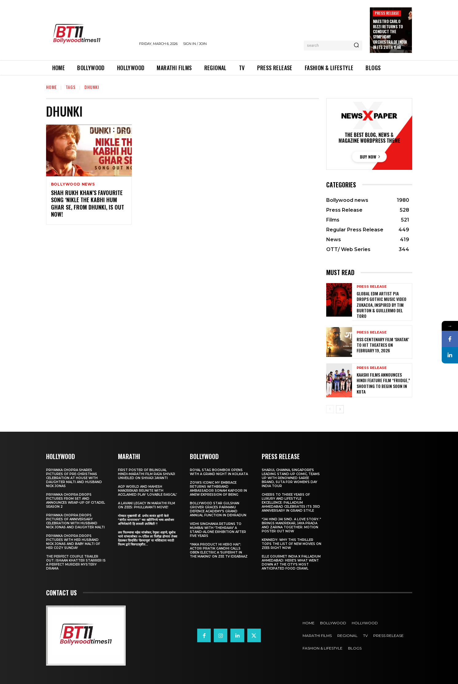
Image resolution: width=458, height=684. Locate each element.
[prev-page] (330, 409)
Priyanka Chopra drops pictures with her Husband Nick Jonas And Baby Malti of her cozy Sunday (73, 542)
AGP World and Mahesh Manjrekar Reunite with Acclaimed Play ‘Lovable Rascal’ (147, 491)
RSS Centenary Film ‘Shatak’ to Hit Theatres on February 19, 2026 (383, 345)
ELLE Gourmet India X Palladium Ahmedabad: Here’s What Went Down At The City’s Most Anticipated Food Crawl (291, 562)
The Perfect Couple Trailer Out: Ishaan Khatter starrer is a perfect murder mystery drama (76, 562)
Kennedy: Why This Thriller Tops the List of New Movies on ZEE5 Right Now (291, 544)
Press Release (387, 13)
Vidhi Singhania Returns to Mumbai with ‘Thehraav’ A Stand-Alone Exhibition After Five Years (218, 530)
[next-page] (340, 409)
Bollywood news (73, 184)
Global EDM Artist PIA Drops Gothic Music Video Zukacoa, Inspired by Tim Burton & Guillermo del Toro (381, 304)
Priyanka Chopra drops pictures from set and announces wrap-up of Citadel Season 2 (75, 501)
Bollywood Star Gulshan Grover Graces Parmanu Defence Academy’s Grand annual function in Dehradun (218, 509)
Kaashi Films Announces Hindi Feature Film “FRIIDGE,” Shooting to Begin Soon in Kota (383, 383)
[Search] (356, 45)
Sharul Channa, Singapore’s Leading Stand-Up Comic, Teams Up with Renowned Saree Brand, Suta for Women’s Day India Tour (291, 478)
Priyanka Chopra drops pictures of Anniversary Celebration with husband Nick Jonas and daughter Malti (75, 521)
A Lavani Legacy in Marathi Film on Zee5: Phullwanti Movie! (146, 505)
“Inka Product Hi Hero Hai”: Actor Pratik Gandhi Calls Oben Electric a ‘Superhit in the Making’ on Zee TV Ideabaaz (219, 550)
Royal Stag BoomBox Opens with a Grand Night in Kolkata (219, 472)
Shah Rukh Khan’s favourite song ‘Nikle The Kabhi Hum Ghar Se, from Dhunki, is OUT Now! (87, 203)
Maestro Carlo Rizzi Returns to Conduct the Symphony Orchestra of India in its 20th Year (390, 34)
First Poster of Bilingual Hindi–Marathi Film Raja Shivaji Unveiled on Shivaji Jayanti (146, 474)
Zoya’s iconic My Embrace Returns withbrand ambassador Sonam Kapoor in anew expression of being (218, 489)
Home (51, 87)
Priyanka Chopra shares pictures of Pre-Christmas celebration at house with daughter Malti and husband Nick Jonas (74, 478)
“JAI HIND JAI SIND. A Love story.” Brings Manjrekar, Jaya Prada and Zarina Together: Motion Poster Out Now (291, 525)
